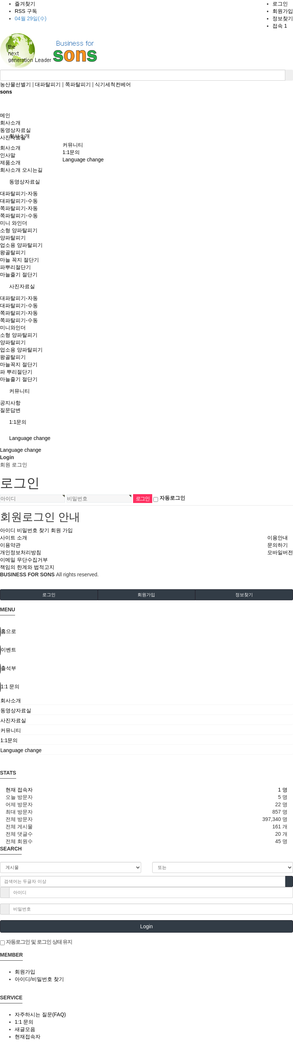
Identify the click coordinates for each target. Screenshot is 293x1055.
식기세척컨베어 (113, 84)
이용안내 (277, 538)
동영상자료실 (24, 182)
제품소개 (10, 162)
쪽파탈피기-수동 (19, 216)
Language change (29, 438)
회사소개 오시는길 (21, 170)
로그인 (280, 4)
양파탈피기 (13, 238)
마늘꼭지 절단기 (18, 364)
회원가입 (282, 11)
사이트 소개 (13, 538)
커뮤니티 (19, 391)
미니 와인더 (13, 223)
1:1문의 (17, 422)
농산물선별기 (15, 84)
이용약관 (10, 545)
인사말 (7, 155)
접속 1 (279, 26)
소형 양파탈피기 (18, 230)
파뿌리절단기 (15, 267)
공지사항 (10, 403)
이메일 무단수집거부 (24, 560)
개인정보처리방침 (20, 552)
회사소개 (10, 148)
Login (146, 926)
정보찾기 (282, 18)
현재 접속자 (19, 790)
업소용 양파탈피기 (21, 245)
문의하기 (277, 545)
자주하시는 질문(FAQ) (40, 1014)
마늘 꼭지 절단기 (19, 260)
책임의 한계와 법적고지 (27, 567)
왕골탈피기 (13, 252)
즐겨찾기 (25, 4)
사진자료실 (22, 286)
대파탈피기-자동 (19, 193)
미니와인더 (13, 328)
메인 (5, 115)
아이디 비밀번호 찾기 (24, 530)
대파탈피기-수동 (19, 201)
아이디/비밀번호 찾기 (39, 979)
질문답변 (10, 410)
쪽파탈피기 (78, 84)
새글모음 (25, 1029)
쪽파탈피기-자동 (19, 208)
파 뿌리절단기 (16, 372)
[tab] (146, 700)
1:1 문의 (24, 1022)
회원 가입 (62, 530)
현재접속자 (27, 1037)
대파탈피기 (48, 84)
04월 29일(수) (30, 18)
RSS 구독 (26, 11)
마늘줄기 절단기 (18, 274)
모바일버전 (280, 552)
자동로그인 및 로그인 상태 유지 (36, 942)
